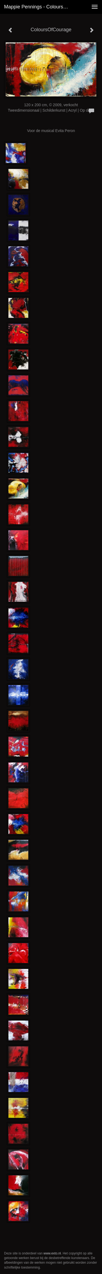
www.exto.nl (52, 1253)
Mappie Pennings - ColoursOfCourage (39, 7)
